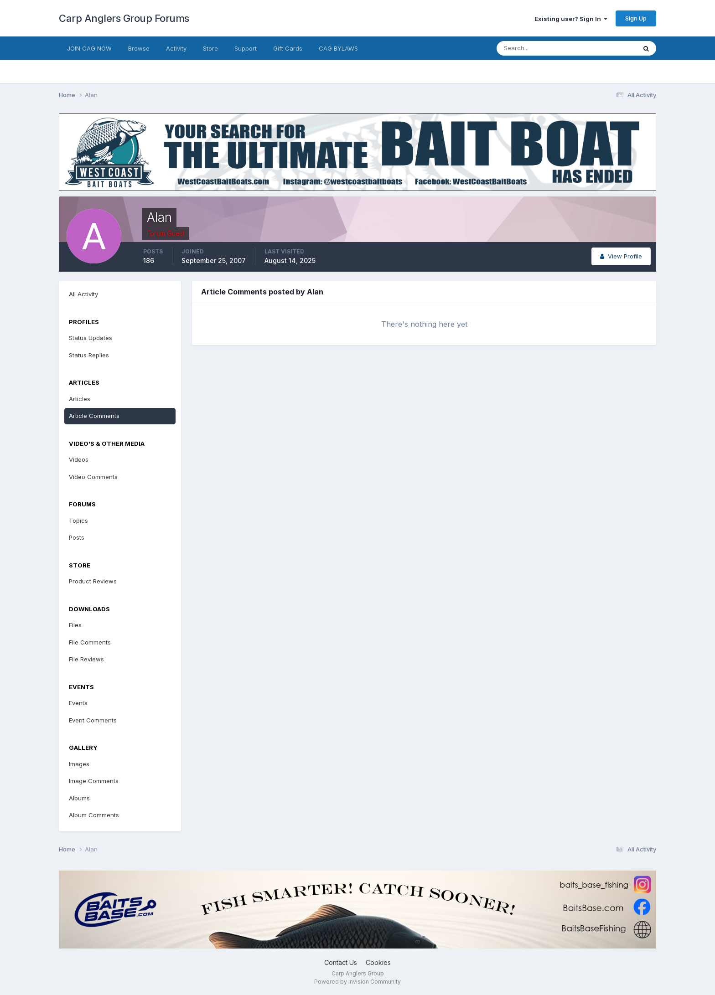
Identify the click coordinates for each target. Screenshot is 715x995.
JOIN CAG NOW (89, 48)
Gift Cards (287, 48)
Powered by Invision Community (357, 981)
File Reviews (86, 659)
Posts (76, 537)
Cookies (378, 962)
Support (245, 48)
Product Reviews (93, 581)
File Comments (90, 642)
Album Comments (94, 815)
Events (78, 702)
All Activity (83, 294)
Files (75, 625)
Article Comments (94, 415)
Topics (78, 520)
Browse (139, 48)
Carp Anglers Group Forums (124, 18)
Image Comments (94, 780)
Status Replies (89, 355)
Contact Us (340, 962)
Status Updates (90, 337)
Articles (79, 398)
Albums (79, 798)
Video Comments (93, 476)
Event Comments (93, 720)
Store (210, 48)
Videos (78, 459)
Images (79, 764)
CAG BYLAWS (338, 48)
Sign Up (636, 18)
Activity (176, 48)
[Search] (537, 48)
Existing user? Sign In (570, 18)
